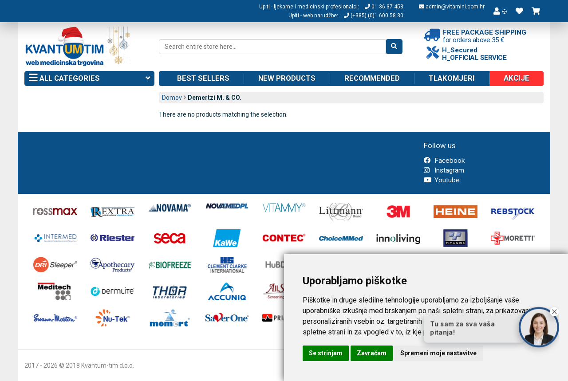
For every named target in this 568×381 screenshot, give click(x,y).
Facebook (444, 161)
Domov (172, 97)
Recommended (372, 78)
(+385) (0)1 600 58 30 (373, 15)
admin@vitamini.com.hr (452, 7)
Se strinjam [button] (326, 353)
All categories (89, 78)
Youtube (442, 180)
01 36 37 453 (384, 7)
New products (287, 78)
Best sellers (203, 78)
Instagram (444, 170)
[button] (500, 11)
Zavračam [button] (372, 353)
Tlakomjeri (452, 78)
